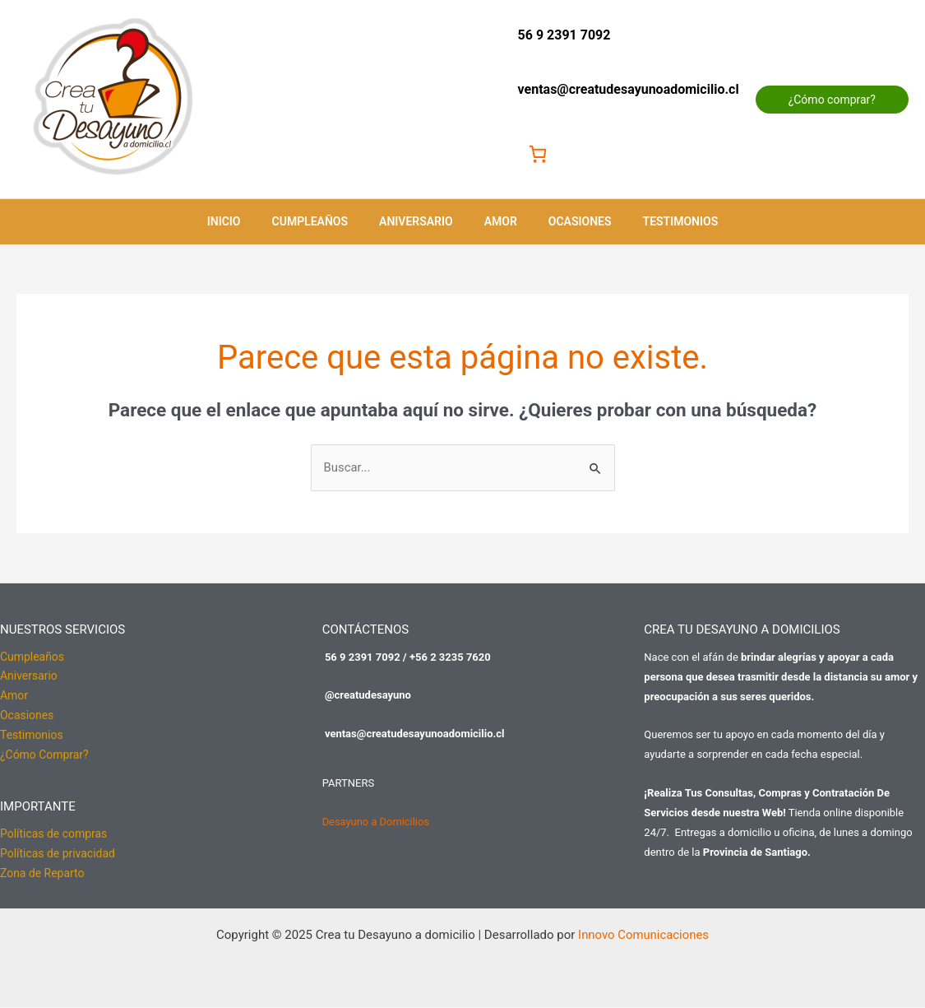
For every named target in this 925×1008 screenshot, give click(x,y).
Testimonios (660, 221)
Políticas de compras (54, 835)
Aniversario (420, 221)
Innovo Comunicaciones (643, 935)
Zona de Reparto (42, 874)
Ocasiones (567, 221)
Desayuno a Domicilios (376, 821)
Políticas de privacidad (57, 855)
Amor (496, 221)
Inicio (244, 221)
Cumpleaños (322, 221)
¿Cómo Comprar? (44, 756)
